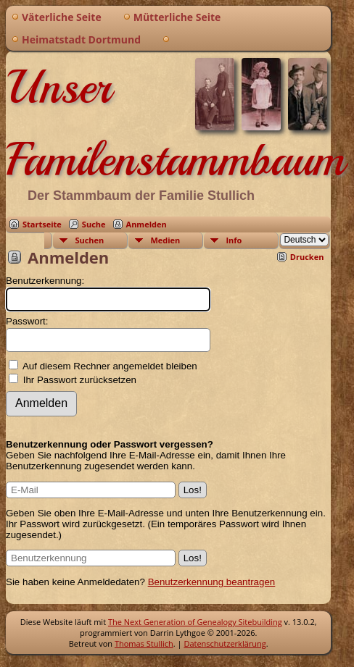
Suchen (89, 240)
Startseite (42, 224)
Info (234, 240)
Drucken (307, 256)
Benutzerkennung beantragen (212, 581)
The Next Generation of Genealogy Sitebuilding (195, 621)
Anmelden (146, 224)
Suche (94, 224)
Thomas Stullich (144, 643)
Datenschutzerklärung (225, 643)
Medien (165, 240)
